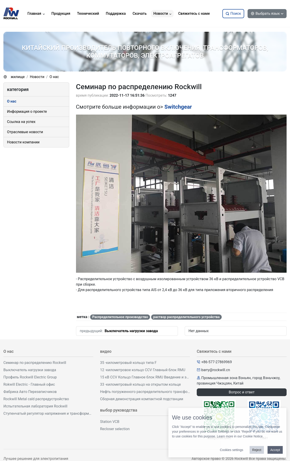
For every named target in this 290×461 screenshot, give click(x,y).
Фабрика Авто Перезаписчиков (30, 392)
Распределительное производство (120, 317)
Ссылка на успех (21, 122)
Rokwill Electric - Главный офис (29, 384)
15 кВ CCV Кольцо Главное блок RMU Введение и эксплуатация (145, 377)
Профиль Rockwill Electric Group (30, 377)
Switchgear (178, 107)
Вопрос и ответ (242, 392)
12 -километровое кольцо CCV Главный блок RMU (142, 370)
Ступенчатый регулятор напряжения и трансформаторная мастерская (48, 413)
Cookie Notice (253, 436)
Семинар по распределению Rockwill (34, 362)
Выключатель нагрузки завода (131, 331)
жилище (18, 77)
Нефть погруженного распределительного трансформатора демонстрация (145, 392)
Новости (37, 77)
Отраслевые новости (25, 132)
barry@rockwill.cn (215, 370)
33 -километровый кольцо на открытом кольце (140, 384)
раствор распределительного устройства (186, 317)
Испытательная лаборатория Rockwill (35, 406)
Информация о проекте (27, 111)
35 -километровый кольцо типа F (128, 362)
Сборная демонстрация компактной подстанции (141, 399)
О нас (54, 77)
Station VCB (109, 421)
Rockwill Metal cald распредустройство (36, 399)
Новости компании (23, 142)
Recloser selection (115, 429)
